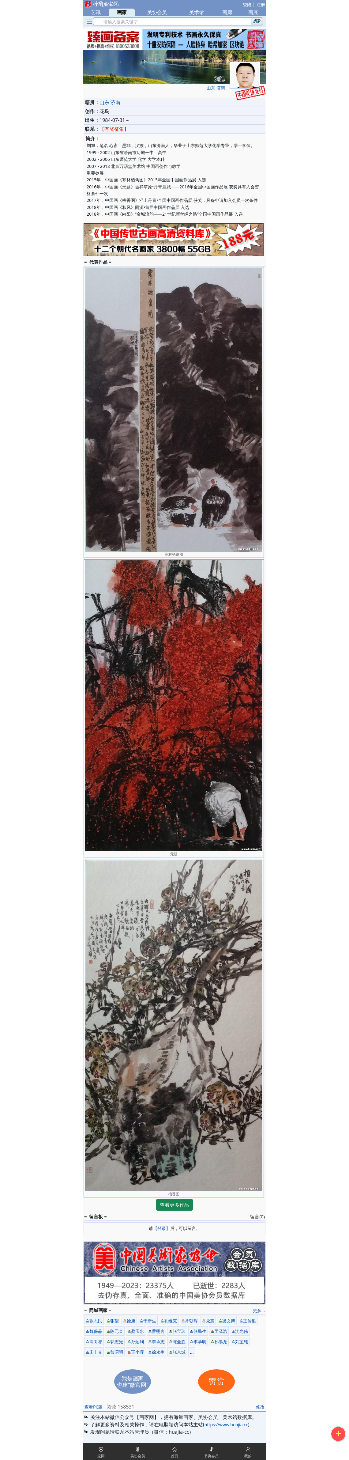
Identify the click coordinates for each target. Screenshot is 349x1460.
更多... (259, 1310)
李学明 (199, 1342)
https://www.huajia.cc (226, 1425)
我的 (248, 1455)
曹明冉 (158, 1331)
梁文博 (228, 1321)
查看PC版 (93, 1407)
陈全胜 (179, 1342)
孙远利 (137, 1342)
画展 (253, 12)
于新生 (149, 1321)
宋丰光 (95, 1352)
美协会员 (157, 12)
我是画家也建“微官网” (132, 1381)
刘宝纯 (241, 1342)
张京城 (179, 1352)
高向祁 (95, 1342)
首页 (174, 1455)
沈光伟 (241, 1331)
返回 (101, 1455)
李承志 (158, 1342)
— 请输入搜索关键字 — (119, 22)
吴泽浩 (220, 1331)
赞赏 (216, 1381)
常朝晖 (191, 1321)
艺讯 (96, 12)
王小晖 (137, 1352)
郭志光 (116, 1342)
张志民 (95, 1321)
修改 (260, 1407)
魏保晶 (95, 1331)
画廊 (227, 12)
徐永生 (158, 1352)
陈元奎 (116, 1331)
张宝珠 (179, 1331)
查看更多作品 (174, 1204)
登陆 (247, 4)
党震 (210, 1321)
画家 (122, 12)
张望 (114, 1321)
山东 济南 (216, 88)
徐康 (131, 1321)
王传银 (249, 1321)
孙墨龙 (220, 1342)
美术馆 (196, 12)
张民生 (199, 1331)
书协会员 (211, 1455)
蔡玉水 (137, 1331)
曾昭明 (116, 1352)
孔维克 (170, 1321)
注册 (261, 4)
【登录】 (161, 1228)
